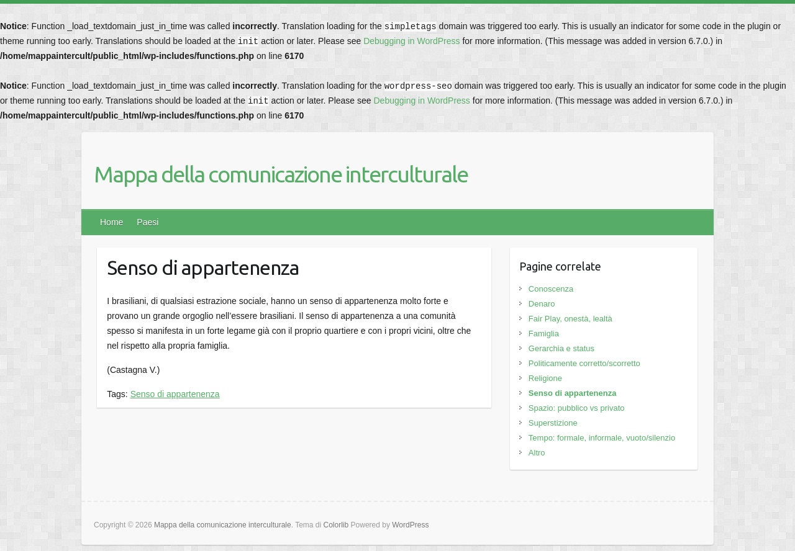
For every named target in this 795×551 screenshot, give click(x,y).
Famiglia (544, 333)
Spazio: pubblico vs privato (577, 408)
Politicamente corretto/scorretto (584, 363)
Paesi (147, 222)
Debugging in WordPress (411, 41)
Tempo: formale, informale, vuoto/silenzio (602, 437)
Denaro (542, 303)
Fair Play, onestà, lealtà (570, 318)
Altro (537, 452)
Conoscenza (551, 288)
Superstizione (553, 423)
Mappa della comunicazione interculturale (281, 174)
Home (111, 222)
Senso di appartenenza (175, 394)
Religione (545, 378)
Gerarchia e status (561, 348)
